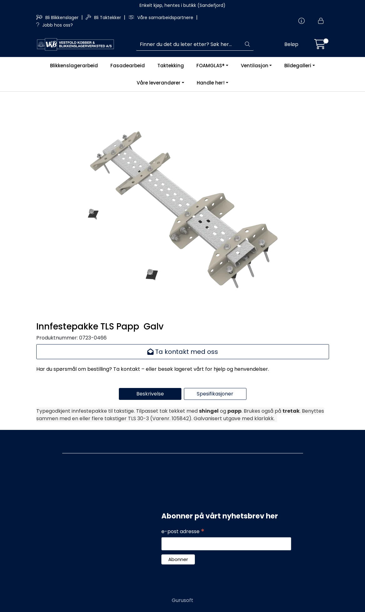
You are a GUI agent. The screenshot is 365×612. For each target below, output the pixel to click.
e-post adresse (183, 531)
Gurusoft (182, 600)
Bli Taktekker (104, 17)
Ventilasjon (254, 65)
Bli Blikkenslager (58, 17)
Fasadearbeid (127, 65)
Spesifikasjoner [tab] (215, 393)
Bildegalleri (297, 65)
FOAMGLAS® (210, 65)
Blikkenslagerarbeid (74, 65)
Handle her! (211, 82)
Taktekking (170, 65)
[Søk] (188, 44)
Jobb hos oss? (54, 25)
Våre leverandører (158, 82)
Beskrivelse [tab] (150, 393)
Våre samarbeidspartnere (161, 17)
